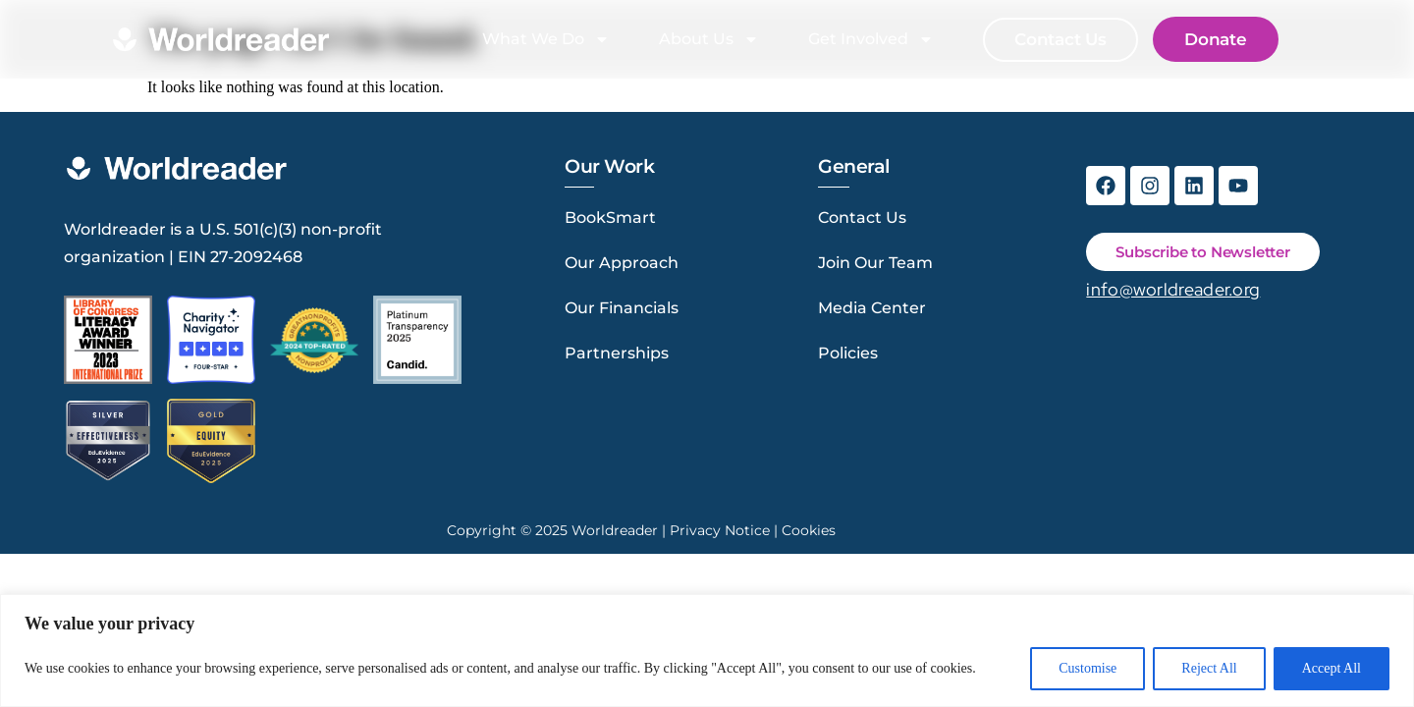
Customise (1087, 668)
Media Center (872, 308)
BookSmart (610, 217)
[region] (707, 650)
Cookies (809, 530)
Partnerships (617, 353)
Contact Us (862, 217)
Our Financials (622, 308)
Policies (848, 353)
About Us (709, 39)
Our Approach (622, 262)
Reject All (1208, 668)
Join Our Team (875, 262)
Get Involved (871, 39)
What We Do (546, 39)
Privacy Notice (720, 530)
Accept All (1331, 668)
